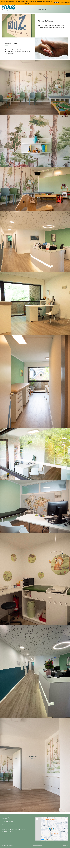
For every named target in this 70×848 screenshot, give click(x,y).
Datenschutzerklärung (37, 845)
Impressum (65, 845)
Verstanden (56, 2)
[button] (51, 828)
